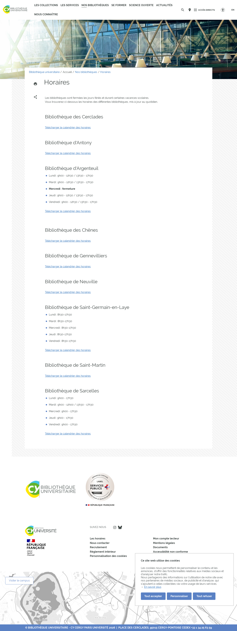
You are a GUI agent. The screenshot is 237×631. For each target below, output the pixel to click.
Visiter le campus (19, 580)
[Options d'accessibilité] (224, 9)
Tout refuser (204, 596)
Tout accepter (153, 596)
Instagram (115, 527)
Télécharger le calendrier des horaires (68, 127)
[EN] (232, 10)
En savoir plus (152, 587)
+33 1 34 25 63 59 (201, 627)
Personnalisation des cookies (108, 556)
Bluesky (120, 527)
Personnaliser (179, 596)
